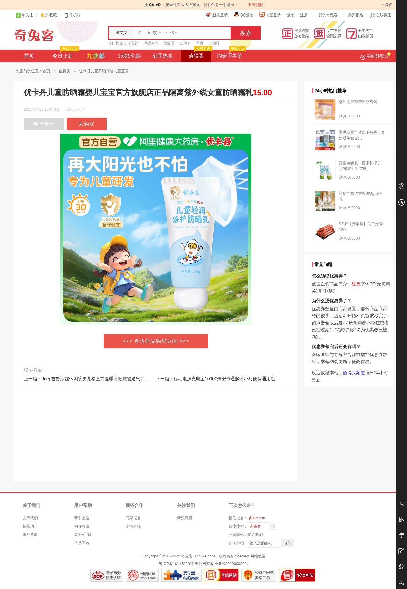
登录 (290, 15)
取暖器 (169, 43)
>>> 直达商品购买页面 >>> (156, 341)
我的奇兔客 (328, 15)
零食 (200, 43)
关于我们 (30, 518)
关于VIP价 (83, 534)
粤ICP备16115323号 (176, 564)
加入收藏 (255, 534)
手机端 (72, 15)
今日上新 (65, 54)
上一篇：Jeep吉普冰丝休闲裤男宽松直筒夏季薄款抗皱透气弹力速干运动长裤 (100, 378)
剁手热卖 (163, 56)
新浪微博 (184, 518)
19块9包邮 (129, 56)
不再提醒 (255, 5)
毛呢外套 (151, 43)
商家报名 (133, 518)
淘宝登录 (270, 14)
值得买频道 (354, 372)
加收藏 (51, 15)
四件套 (185, 43)
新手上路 (81, 518)
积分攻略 (81, 526)
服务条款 (30, 534)
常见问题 (81, 543)
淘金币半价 (231, 54)
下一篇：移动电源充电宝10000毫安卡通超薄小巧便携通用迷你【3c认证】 (229, 378)
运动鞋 (214, 43)
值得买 (200, 54)
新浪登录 (217, 14)
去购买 (87, 124)
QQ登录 (243, 14)
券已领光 (44, 124)
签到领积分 (375, 56)
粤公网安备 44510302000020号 (221, 564)
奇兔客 (34, 35)
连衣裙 (133, 43)
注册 (304, 15)
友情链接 (133, 526)
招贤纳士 (30, 526)
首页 (29, 56)
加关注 (24, 15)
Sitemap (242, 556)
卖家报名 (355, 15)
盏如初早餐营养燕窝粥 (358, 102)
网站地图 (258, 556)
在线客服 (380, 15)
